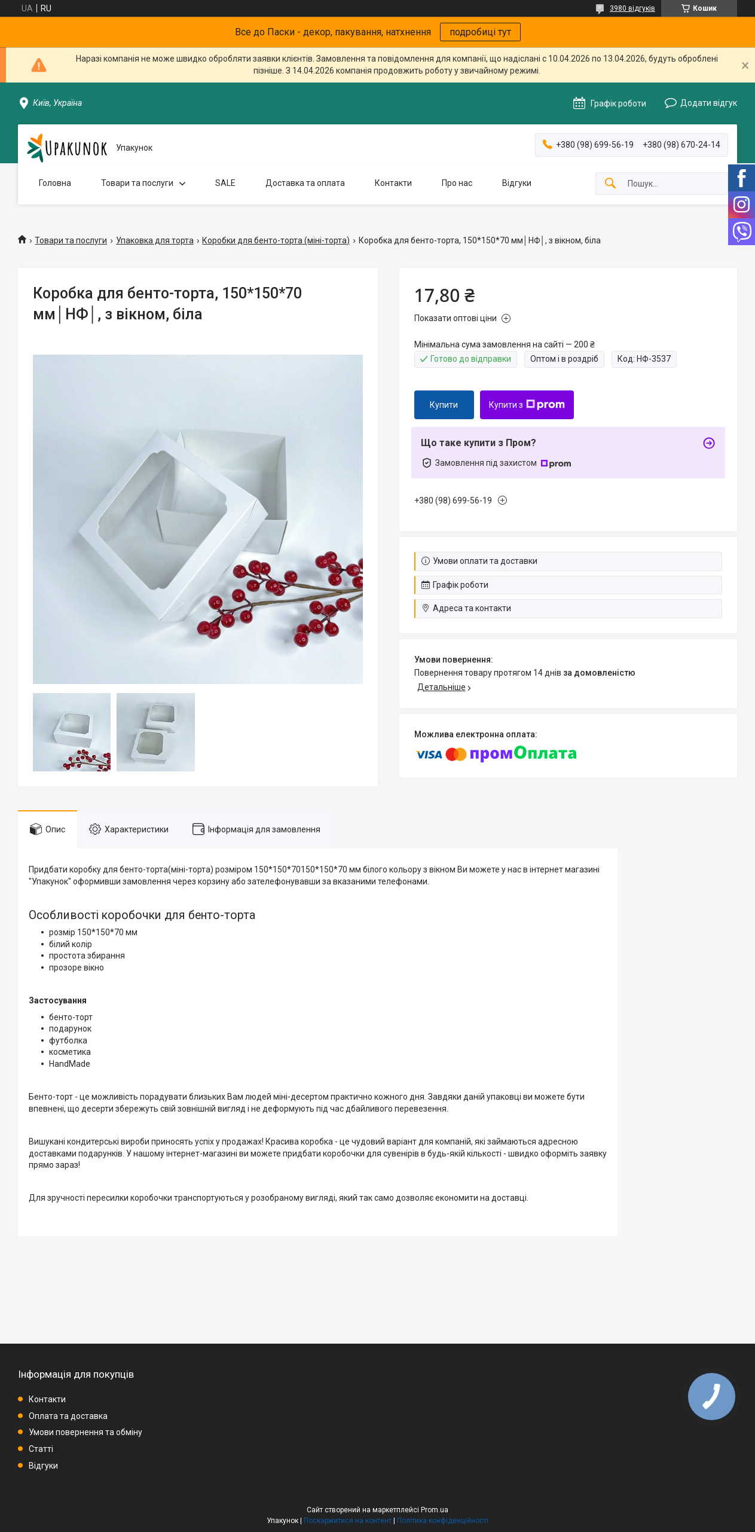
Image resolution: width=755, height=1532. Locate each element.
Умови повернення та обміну (85, 1432)
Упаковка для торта (155, 240)
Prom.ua (434, 1510)
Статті (41, 1449)
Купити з (527, 404)
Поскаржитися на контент (348, 1520)
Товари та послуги (137, 183)
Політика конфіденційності (442, 1520)
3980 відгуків (632, 8)
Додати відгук (708, 103)
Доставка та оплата (305, 183)
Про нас (457, 183)
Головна (55, 183)
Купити (444, 405)
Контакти (393, 183)
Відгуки (516, 183)
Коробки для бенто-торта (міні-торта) (276, 240)
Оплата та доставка (68, 1416)
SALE (225, 183)
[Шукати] (610, 184)
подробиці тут (480, 32)
